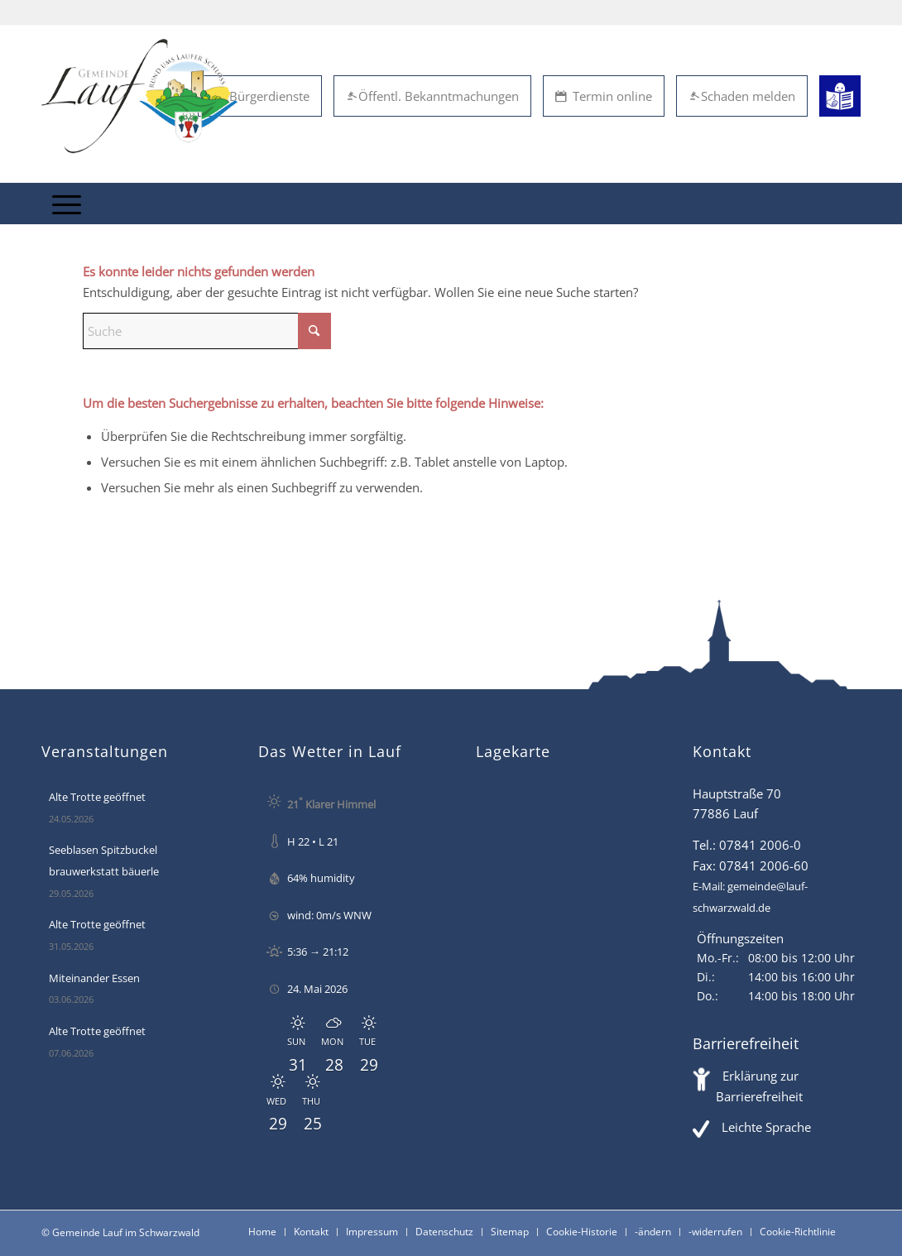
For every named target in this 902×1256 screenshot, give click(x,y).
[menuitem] (66, 203)
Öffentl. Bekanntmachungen (432, 96)
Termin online (603, 96)
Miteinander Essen (94, 978)
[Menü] (66, 203)
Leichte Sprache (766, 1127)
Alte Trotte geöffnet (97, 796)
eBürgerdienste (259, 96)
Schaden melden (741, 96)
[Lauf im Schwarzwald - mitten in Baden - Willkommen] (139, 96)
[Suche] (207, 331)
